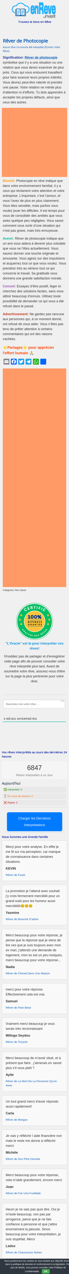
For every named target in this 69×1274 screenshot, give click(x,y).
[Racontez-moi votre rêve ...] (34, 703)
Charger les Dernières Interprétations (34, 822)
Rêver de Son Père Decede (23, 1158)
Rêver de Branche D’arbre (22, 919)
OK (45, 1271)
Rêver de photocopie (41, 57)
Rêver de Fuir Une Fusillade (23, 1193)
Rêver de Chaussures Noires (24, 1252)
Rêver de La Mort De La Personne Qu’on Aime (31, 1083)
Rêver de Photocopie (25, 41)
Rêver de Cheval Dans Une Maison (28, 973)
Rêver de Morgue (16, 1119)
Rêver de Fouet (15, 874)
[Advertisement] (34, 142)
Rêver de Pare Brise (18, 1007)
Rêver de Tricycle (16, 1041)
